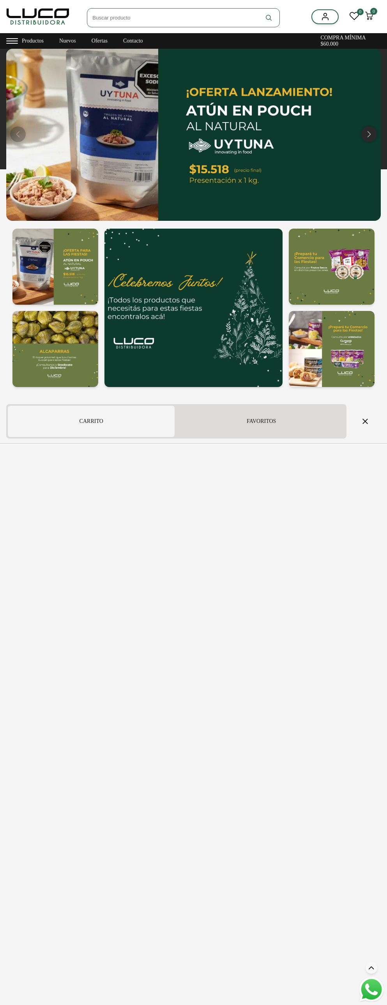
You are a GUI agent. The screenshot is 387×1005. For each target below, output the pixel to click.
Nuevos (67, 41)
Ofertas (100, 41)
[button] (369, 134)
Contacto (133, 41)
